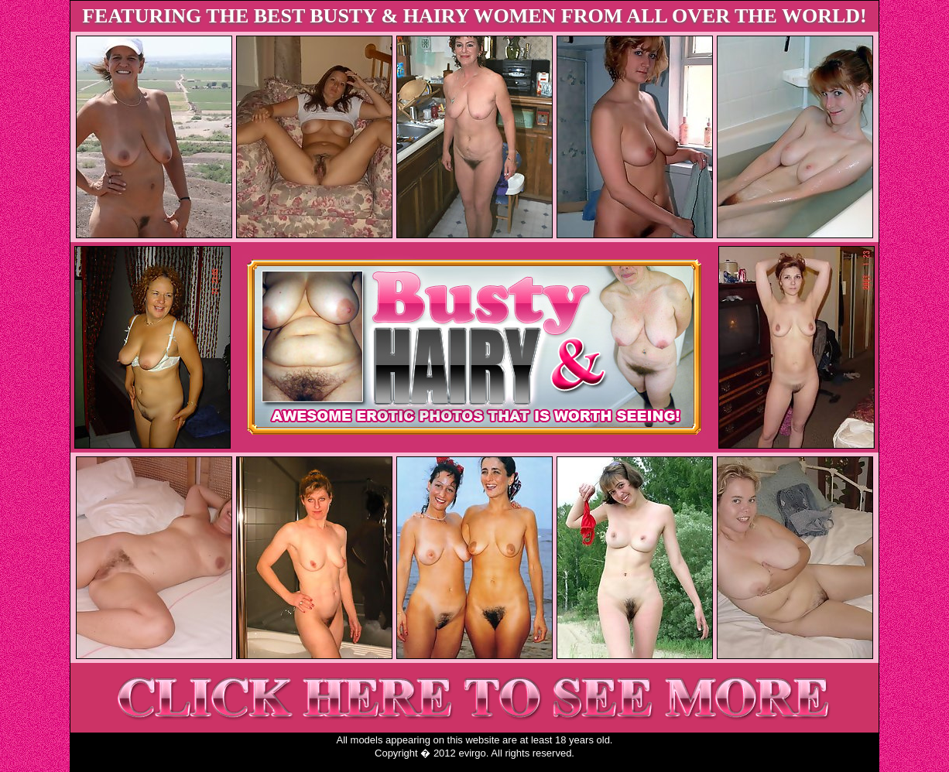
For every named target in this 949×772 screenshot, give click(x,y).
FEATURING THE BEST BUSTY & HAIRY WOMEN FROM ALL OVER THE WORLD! (474, 16)
